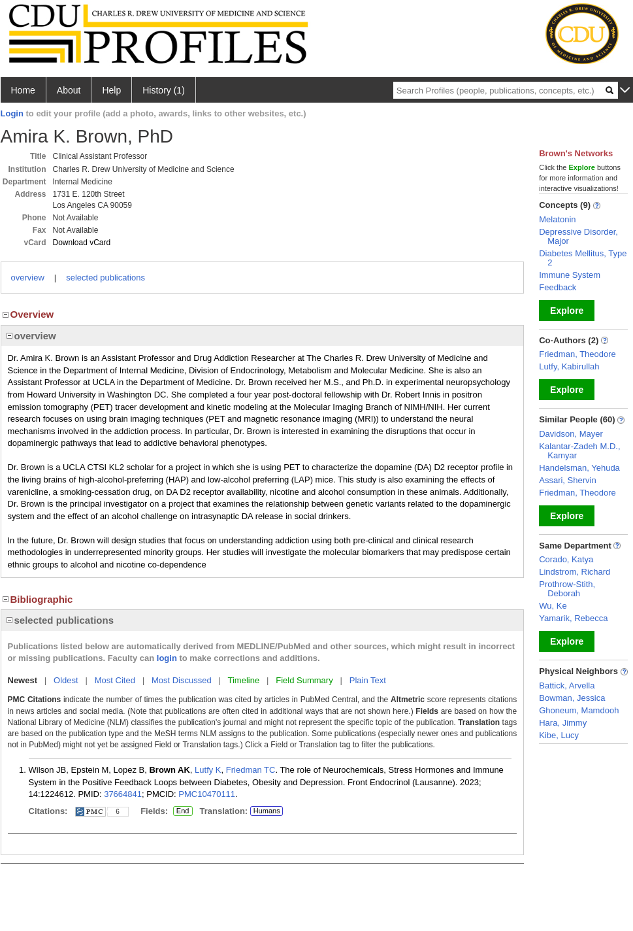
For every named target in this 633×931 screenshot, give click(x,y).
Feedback (557, 287)
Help (111, 90)
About (69, 90)
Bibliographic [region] (37, 599)
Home (23, 90)
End (183, 811)
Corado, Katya (566, 559)
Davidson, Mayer (571, 434)
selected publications (105, 277)
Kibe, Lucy (559, 735)
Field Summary (304, 680)
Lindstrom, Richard (574, 572)
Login (12, 113)
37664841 (123, 794)
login (167, 658)
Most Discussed (182, 680)
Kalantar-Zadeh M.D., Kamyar (579, 450)
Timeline (244, 680)
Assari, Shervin (567, 480)
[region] (262, 336)
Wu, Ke (552, 606)
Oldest (66, 680)
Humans (266, 811)
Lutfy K (208, 770)
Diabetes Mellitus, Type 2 (582, 257)
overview (27, 277)
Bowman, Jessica (572, 698)
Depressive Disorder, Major (578, 236)
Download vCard (82, 242)
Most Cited (115, 680)
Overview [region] (27, 314)
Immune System (569, 275)
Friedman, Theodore (577, 354)
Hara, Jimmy (563, 723)
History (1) (163, 90)
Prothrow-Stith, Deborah (567, 588)
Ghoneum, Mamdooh (579, 710)
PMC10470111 (206, 794)
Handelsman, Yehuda (579, 468)
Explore (566, 310)
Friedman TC (251, 770)
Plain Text (367, 680)
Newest (23, 680)
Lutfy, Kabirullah (569, 366)
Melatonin (557, 219)
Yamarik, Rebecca (573, 618)
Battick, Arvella (566, 685)
